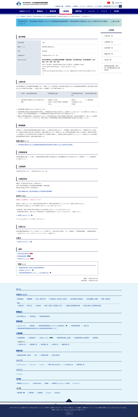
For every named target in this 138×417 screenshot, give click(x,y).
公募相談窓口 (32, 337)
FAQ (36, 355)
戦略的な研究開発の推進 (73, 305)
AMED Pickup (37, 383)
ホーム (18, 289)
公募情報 (23, 16)
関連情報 (95, 337)
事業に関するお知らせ (54, 364)
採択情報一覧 (44, 344)
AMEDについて (21, 294)
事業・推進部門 (106, 299)
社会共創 (38, 305)
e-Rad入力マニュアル (25, 258)
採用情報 (68, 6)
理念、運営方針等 (41, 299)
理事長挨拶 (20, 299)
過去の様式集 (55, 355)
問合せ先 (89, 6)
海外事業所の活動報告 (77, 299)
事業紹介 (19, 312)
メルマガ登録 (98, 6)
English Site (118, 2)
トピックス (33, 364)
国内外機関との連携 (92, 299)
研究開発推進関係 (45, 316)
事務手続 (19, 351)
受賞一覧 (86, 325)
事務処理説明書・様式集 (64, 337)
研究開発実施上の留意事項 (82, 337)
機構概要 (29, 299)
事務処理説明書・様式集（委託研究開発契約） (32, 267)
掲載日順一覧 (65, 344)
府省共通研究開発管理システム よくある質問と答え (35, 272)
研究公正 (29, 305)
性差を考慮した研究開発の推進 (92, 305)
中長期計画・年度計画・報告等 (58, 299)
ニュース (19, 360)
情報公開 (20, 305)
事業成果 (19, 321)
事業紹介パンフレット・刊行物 (61, 383)
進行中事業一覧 (21, 316)
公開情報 (75, 6)
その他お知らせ (69, 364)
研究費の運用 (44, 355)
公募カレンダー (46, 337)
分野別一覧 (55, 344)
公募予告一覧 (22, 344)
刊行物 (18, 379)
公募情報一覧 (33, 344)
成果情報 (32, 325)
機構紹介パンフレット (23, 383)
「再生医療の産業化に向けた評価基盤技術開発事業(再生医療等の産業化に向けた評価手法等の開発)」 (45, 144)
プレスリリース (21, 325)
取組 (18, 303)
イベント (42, 364)
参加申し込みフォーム (25, 215)
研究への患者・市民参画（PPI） (54, 305)
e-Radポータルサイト (24, 241)
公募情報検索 (21, 337)
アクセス (82, 6)
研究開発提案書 (24, 256)
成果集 (46, 383)
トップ (17, 16)
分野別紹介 (33, 316)
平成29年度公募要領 (25, 253)
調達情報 (59, 6)
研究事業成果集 (75, 325)
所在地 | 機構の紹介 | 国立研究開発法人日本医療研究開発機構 (35, 191)
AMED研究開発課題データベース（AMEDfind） (52, 325)
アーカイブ (76, 383)
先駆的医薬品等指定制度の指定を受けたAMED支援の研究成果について (37, 328)
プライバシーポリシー (70, 409)
